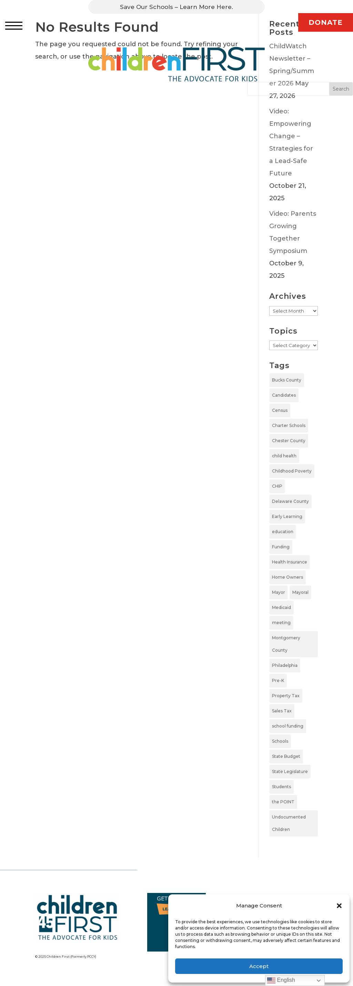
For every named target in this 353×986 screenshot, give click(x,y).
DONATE (326, 22)
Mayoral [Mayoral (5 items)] (300, 592)
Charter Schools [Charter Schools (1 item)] (288, 425)
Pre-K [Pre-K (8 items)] (278, 680)
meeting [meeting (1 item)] (281, 622)
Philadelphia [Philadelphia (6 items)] (284, 665)
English (281, 980)
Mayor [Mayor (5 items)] (278, 592)
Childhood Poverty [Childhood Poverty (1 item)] (292, 471)
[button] (339, 905)
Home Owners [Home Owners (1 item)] (287, 577)
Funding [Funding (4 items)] (281, 546)
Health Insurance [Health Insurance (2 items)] (289, 562)
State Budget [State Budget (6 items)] (286, 756)
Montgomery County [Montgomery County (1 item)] (286, 644)
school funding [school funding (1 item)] (287, 726)
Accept (259, 966)
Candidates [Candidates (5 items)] (284, 395)
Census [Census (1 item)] (280, 410)
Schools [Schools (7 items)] (280, 741)
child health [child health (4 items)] (284, 455)
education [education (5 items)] (282, 531)
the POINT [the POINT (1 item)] (283, 801)
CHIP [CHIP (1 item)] (277, 486)
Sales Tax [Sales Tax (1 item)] (282, 710)
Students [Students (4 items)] (281, 786)
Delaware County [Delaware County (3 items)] (290, 501)
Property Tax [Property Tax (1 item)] (286, 695)
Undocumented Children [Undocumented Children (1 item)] (289, 823)
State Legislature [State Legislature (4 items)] (290, 771)
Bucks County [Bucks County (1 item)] (286, 380)
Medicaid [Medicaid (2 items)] (281, 607)
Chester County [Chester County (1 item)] (288, 440)
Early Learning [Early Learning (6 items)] (287, 516)
